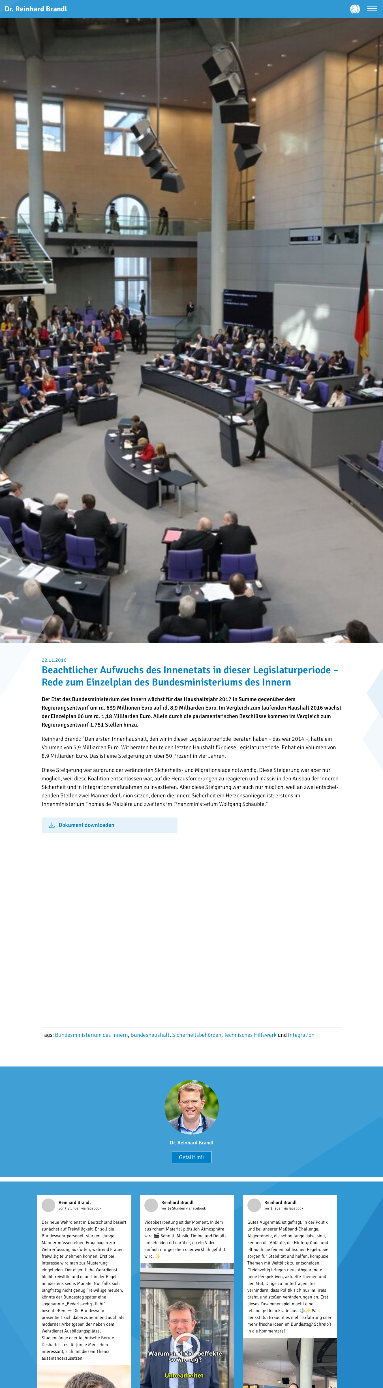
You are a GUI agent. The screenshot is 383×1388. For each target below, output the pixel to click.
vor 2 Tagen (273, 1208)
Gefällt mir (191, 1157)
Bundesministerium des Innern (91, 1034)
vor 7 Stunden (70, 1208)
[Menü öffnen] (372, 9)
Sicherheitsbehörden (196, 1034)
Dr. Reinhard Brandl (191, 1143)
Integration (301, 1034)
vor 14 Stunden (173, 1208)
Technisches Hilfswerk (250, 1034)
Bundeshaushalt (150, 1034)
